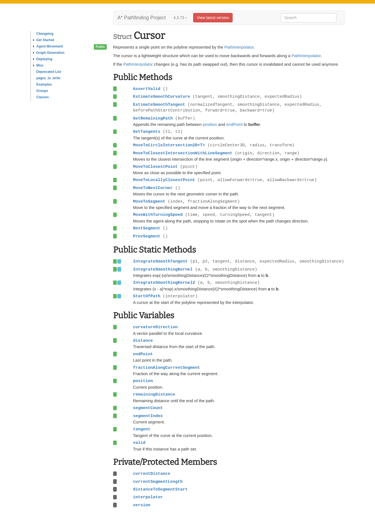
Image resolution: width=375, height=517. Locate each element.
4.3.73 (181, 17)
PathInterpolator (239, 47)
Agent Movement (48, 46)
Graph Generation (49, 53)
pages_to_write (48, 78)
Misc (38, 65)
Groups (42, 91)
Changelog (45, 34)
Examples (44, 84)
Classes (42, 97)
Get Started (43, 40)
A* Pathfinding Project (142, 17)
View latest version (213, 17)
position (210, 124)
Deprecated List (48, 72)
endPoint (234, 124)
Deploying (42, 59)
